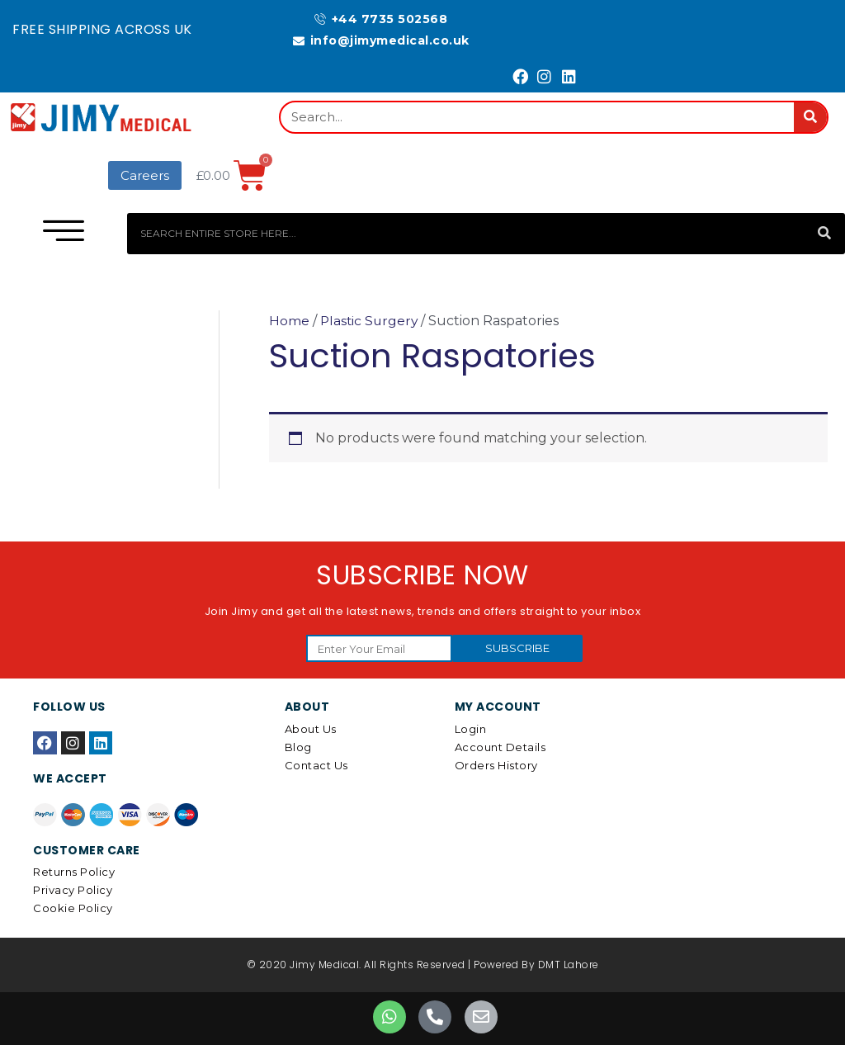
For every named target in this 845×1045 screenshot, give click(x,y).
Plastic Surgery (370, 321)
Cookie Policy (73, 908)
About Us (311, 728)
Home (289, 321)
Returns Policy (74, 871)
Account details (500, 747)
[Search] (810, 117)
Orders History (496, 765)
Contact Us (316, 765)
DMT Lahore (568, 965)
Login (471, 728)
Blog (298, 747)
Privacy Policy (72, 889)
